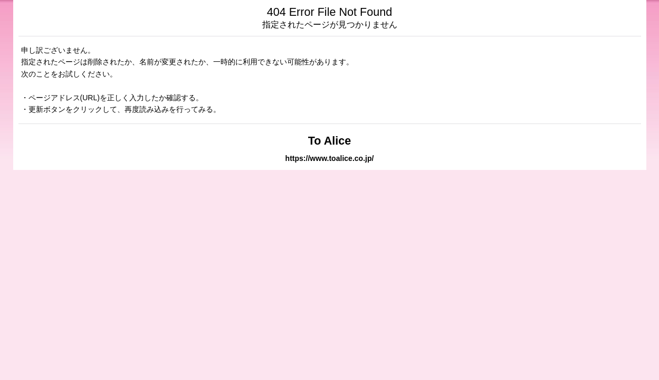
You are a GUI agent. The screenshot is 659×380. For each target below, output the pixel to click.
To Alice (329, 140)
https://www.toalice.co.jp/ (329, 158)
